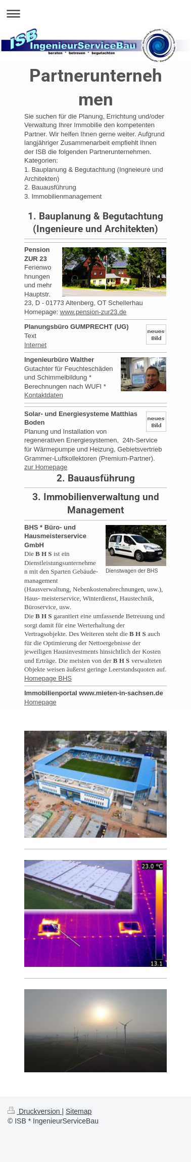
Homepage (40, 702)
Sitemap (78, 1111)
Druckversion (35, 1111)
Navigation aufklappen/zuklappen (95, 13)
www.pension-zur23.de (93, 312)
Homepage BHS (48, 678)
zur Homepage (45, 467)
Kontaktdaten (43, 395)
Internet (35, 345)
